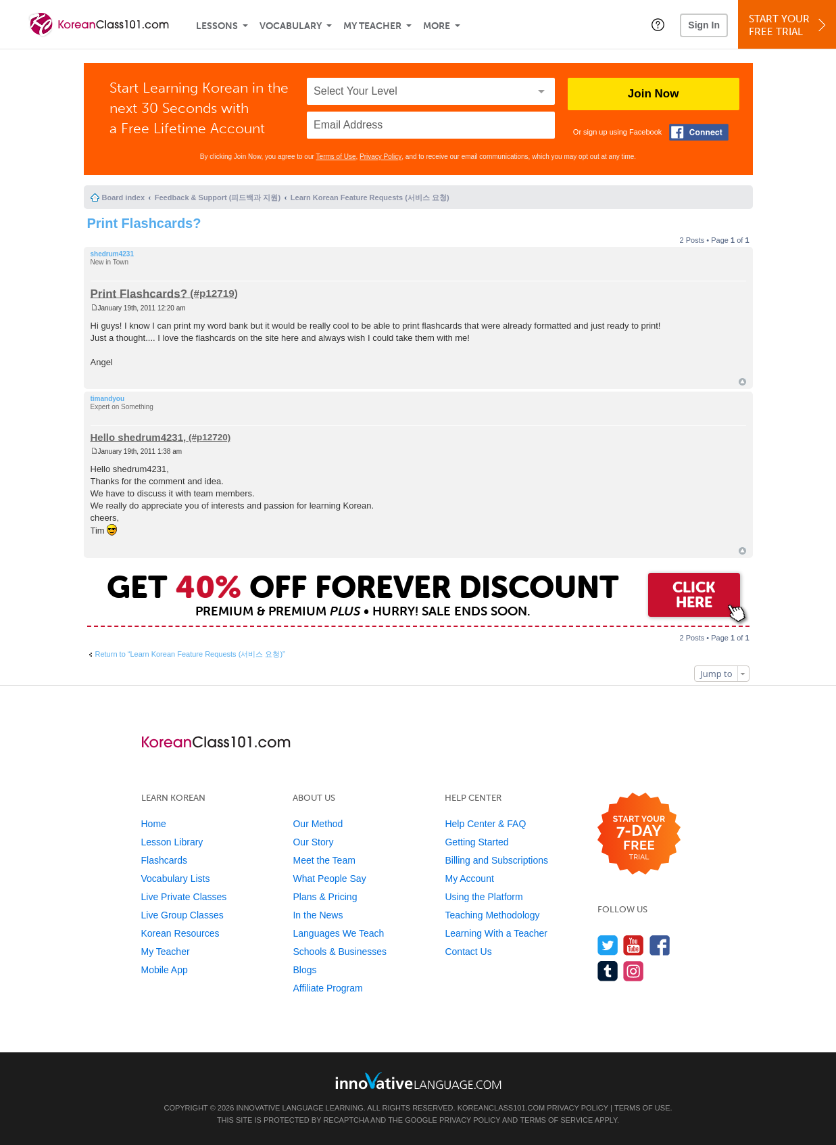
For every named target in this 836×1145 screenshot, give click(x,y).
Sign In (704, 25)
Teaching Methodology (492, 915)
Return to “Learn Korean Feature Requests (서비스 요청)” (190, 654)
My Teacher (372, 26)
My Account (469, 878)
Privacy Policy (380, 156)
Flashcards (164, 860)
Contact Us (468, 951)
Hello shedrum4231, (139, 436)
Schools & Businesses (340, 951)
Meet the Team (324, 860)
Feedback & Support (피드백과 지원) (217, 197)
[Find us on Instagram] (633, 970)
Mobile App (164, 969)
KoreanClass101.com (501, 1108)
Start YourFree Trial (789, 25)
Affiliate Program (327, 988)
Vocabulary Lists (175, 878)
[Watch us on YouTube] (633, 945)
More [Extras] (436, 26)
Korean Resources (180, 933)
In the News (318, 915)
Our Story (313, 842)
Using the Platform (483, 896)
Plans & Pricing (325, 896)
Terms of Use (336, 156)
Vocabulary (291, 26)
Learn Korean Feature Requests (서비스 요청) (370, 197)
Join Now (653, 93)
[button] (658, 24)
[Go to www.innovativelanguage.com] (418, 1080)
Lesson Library (172, 842)
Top (742, 381)
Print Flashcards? (144, 223)
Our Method (318, 823)
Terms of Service (556, 1120)
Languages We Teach (338, 933)
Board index (123, 197)
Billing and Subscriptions (496, 860)
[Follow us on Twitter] (607, 945)
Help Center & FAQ (485, 823)
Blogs (304, 969)
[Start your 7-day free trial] (639, 834)
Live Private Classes (184, 896)
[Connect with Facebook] (699, 132)
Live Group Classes (182, 915)
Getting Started (476, 842)
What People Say (329, 878)
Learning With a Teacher (496, 933)
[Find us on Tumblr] (607, 970)
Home (153, 823)
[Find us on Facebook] (659, 945)
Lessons (217, 26)
